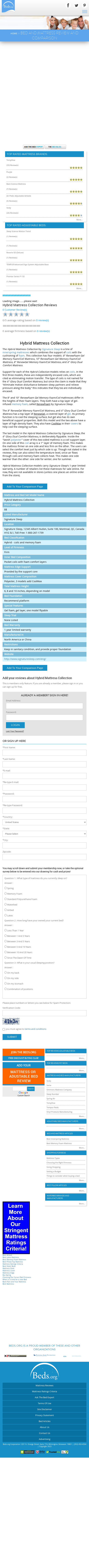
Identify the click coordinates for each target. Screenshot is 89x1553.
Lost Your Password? (15, 731)
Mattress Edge (8, 1273)
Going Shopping (53, 1167)
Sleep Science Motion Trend (18, 231)
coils (68, 352)
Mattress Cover (9, 1271)
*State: (6, 828)
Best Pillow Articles (57, 1185)
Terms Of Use (44, 1403)
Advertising (44, 1439)
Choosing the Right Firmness (59, 1162)
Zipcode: (7, 851)
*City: (5, 840)
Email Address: (13, 700)
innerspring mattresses (16, 352)
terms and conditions (35, 1028)
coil (27, 443)
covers (74, 423)
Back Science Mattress (16, 184)
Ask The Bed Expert (44, 1397)
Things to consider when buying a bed (63, 1176)
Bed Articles (44, 1421)
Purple (9, 172)
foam (22, 355)
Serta (49, 1085)
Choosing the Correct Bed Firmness (17, 1277)
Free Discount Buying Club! (23, 1058)
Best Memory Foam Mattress (14, 1260)
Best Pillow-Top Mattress (13, 1262)
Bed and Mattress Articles (60, 1133)
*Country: (8, 816)
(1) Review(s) (11, 236)
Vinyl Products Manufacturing (59, 1112)
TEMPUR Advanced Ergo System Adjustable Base (27, 264)
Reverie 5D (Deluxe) (15, 252)
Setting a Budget (54, 1171)
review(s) (42, 320)
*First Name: (9, 747)
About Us (44, 1427)
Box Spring (7, 1275)
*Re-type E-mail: (11, 782)
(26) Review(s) (12, 213)
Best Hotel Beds (9, 1266)
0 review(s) (43, 331)
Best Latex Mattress (11, 1257)
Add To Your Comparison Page (25, 486)
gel (69, 413)
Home (14, 33)
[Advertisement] (44, 67)
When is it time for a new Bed (15, 1279)
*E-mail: (6, 770)
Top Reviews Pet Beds (57, 1063)
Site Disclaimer (44, 1409)
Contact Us (44, 1433)
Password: (11, 712)
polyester (16, 439)
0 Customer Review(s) (15, 309)
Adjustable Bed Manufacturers (62, 1121)
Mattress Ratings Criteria (13, 1264)
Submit (12, 1037)
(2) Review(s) (11, 177)
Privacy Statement (44, 1415)
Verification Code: (11, 1007)
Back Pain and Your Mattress (14, 1282)
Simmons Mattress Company (59, 1089)
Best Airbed (7, 1255)
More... (79, 219)
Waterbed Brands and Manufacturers (58, 1197)
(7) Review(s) (11, 189)
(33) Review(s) (12, 165)
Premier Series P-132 (15, 276)
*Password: (8, 793)
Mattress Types (53, 1158)
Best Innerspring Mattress (58, 1139)
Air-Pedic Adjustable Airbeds (18, 196)
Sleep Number (53, 1094)
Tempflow (10, 160)
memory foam (20, 404)
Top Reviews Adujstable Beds (61, 1051)
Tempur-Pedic (53, 1107)
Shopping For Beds (56, 1153)
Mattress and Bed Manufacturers (64, 1075)
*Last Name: (9, 758)
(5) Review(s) (11, 201)
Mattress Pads (8, 1268)
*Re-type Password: (13, 805)
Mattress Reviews (44, 1385)
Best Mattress (8, 1284)
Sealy (8, 207)
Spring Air (51, 1098)
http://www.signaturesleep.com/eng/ (25, 659)
